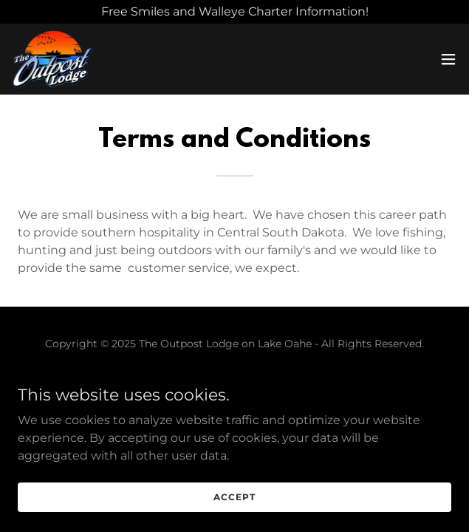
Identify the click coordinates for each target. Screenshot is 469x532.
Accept (234, 496)
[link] (53, 59)
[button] (448, 59)
